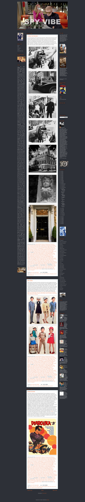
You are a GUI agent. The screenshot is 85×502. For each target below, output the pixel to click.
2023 (61, 174)
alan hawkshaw (21, 76)
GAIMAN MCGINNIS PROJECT (63, 195)
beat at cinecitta (22, 85)
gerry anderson (22, 135)
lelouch (24, 166)
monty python (19, 188)
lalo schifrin (20, 165)
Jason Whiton (61, 259)
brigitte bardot (19, 90)
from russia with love (21, 131)
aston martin (23, 79)
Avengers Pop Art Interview (46, 251)
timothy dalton (21, 250)
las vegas (20, 166)
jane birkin (23, 150)
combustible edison (19, 100)
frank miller (18, 129)
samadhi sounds (21, 223)
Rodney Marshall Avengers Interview (42, 479)
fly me (18, 128)
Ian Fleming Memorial (41, 254)
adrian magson (19, 75)
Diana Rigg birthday (45, 255)
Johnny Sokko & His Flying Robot (45, 292)
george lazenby (22, 134)
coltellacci (24, 99)
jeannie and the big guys (22, 153)
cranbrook (22, 104)
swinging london (20, 239)
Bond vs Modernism (44, 374)
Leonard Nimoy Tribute (48, 373)
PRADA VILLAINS (65, 323)
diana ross (22, 114)
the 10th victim (22, 242)
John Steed (19, 71)
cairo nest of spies (23, 93)
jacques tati (21, 148)
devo (19, 114)
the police (24, 245)
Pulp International (62, 273)
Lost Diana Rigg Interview (48, 253)
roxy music (23, 221)
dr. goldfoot (23, 117)
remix (24, 214)
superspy (18, 238)
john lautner (19, 157)
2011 (61, 221)
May (62, 210)
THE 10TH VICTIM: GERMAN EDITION (65, 375)
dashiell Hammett (22, 106)
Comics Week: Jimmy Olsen (42, 478)
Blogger (48, 499)
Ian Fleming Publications (63, 255)
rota (21, 221)
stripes (18, 237)
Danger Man (61, 247)
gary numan (21, 132)
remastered (21, 214)
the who (23, 247)
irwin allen (23, 146)
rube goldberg (19, 222)
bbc (21, 84)
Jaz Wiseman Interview (44, 252)
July (62, 208)
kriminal (52, 486)
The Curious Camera (32, 246)
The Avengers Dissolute (63, 281)
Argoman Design (50, 247)
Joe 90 (60, 262)
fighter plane (22, 127)
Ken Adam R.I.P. (35, 248)
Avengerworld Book (47, 249)
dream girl (18, 118)
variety (20, 254)
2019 (61, 179)
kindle (20, 163)
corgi (24, 102)
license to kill (19, 168)
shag (24, 226)
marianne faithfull (21, 176)
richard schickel (23, 217)
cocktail (18, 99)
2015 (61, 216)
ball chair (21, 83)
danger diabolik (41, 486)
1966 (33, 273)
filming (35, 273)
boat (19, 88)
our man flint (21, 198)
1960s (31, 273)
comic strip (20, 101)
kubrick (18, 164)
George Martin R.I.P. (41, 248)
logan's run (21, 169)
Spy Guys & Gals (62, 278)
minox (24, 184)
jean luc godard (22, 152)
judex (24, 159)
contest (21, 102)
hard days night (21, 140)
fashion (22, 125)
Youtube (18, 49)
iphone (18, 146)
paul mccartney (20, 202)
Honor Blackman (22, 70)
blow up (20, 87)
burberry (18, 92)
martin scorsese (19, 177)
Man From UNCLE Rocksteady (44, 372)
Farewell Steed (32, 255)
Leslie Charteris (62, 266)
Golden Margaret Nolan (35, 372)
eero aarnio (22, 120)
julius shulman (18, 160)
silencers (18, 228)
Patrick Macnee (21, 72)
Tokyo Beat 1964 (33, 292)
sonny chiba (21, 229)
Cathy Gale (19, 68)
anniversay (23, 78)
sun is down (20, 237)
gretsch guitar (19, 139)
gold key (24, 138)
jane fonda (18, 151)
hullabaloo (23, 143)
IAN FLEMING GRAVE (63, 197)
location (38, 273)
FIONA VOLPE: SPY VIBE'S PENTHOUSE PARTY (66, 384)
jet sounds (18, 155)
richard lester (23, 216)
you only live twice (21, 263)
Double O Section (62, 251)
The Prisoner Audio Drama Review (35, 250)
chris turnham (20, 97)
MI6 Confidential (62, 267)
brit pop (22, 90)
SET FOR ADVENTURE (63, 99)
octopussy (22, 195)
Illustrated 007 (61, 256)
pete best (22, 204)
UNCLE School (35, 254)
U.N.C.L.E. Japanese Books (34, 481)
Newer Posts (29, 490)
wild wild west (23, 260)
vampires (23, 253)
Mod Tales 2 (39, 245)
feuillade (24, 126)
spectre (21, 231)
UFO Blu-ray (40, 251)
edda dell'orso (20, 119)
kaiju (21, 161)
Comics (49, 248)
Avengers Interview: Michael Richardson (43, 375)
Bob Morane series (32, 374)
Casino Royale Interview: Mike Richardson (37, 253)
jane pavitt (21, 151)
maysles (19, 180)
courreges (21, 103)
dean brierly (22, 111)
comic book (34, 486)
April (62, 211)
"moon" (18, 66)
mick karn (20, 183)
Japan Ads (29, 292)
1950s (24, 66)
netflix (24, 192)
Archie (39, 377)
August (62, 188)
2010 (61, 222)
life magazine (23, 168)
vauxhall (22, 254)
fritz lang (23, 130)
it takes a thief (21, 147)
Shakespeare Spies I (32, 479)
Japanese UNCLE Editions (41, 293)
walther (20, 258)
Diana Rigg (19, 69)
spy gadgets (21, 233)
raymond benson (19, 213)
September (62, 187)
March (62, 212)
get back (21, 136)
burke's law (20, 92)
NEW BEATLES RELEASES (65, 393)
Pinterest (62, 79)
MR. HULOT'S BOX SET (65, 341)
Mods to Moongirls (49, 293)
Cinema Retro (23, 68)
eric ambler (19, 123)
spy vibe (55, 273)
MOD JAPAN (30, 280)
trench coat (18, 251)
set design (21, 226)
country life (18, 103)
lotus (42, 273)
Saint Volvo (45, 370)
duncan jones (21, 118)
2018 (61, 180)
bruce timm (23, 91)
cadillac (20, 93)
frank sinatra (23, 129)
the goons (18, 244)
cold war (21, 99)
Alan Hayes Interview (37, 252)
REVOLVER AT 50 (62, 202)
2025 (61, 172)
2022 (61, 175)
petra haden (23, 206)
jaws (17, 152)
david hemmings (21, 109)
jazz (19, 152)
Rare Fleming (33, 257)
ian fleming (23, 144)
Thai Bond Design (37, 374)
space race (23, 230)
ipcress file (23, 145)
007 (20, 66)
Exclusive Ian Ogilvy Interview (47, 246)
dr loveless (23, 116)
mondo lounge (19, 187)
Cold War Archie (33, 480)
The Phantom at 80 (36, 249)
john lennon (19, 158)
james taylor (20, 150)
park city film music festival (22, 200)
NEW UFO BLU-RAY (63, 206)
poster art (22, 210)
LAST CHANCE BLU (62, 200)
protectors (18, 211)
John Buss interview (40, 370)
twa (24, 251)
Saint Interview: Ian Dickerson (39, 256)
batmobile (18, 84)
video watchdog (21, 256)
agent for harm (22, 75)
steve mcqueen (23, 236)
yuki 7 (19, 264)
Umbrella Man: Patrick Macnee (46, 245)
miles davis (21, 184)
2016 (61, 182)
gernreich (18, 135)
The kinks (23, 73)
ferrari (21, 126)
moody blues (23, 188)
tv (23, 251)
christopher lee (19, 98)
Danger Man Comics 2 (36, 371)
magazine (23, 172)
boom (22, 88)
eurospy (24, 123)
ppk (24, 210)
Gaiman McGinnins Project (40, 244)
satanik (33, 487)
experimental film (21, 124)
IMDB (18, 46)
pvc (17, 212)
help (20, 141)
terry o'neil (23, 241)
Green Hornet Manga (33, 375)
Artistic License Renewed (63, 241)
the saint (22, 246)
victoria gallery (21, 255)
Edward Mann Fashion (41, 373)
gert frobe (18, 136)
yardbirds (18, 262)
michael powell (21, 182)
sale (18, 223)
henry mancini (23, 141)
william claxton (19, 261)
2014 (61, 217)
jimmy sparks (21, 155)
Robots (46, 377)
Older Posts (55, 490)
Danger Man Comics (43, 371)
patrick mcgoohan (46, 273)
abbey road (22, 74)
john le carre (23, 157)
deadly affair (18, 111)
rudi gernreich (23, 222)
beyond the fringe (22, 86)
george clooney (19, 133)
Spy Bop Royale (62, 277)
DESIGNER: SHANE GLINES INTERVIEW (65, 331)
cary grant (21, 94)
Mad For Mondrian (35, 294)
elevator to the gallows (22, 121)
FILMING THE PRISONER (32, 36)
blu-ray (23, 87)
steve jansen (18, 236)
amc (20, 77)
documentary (19, 115)
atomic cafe (23, 80)
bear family (18, 85)
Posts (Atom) (44, 493)
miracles (18, 185)
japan (24, 151)
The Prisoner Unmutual (63, 285)
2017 (61, 181)
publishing (21, 211)
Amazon (52, 411)
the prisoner (19, 246)
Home (42, 490)
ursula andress (19, 253)
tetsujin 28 (18, 242)
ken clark (20, 162)
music (24, 191)
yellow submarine (22, 262)
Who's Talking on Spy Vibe (33, 251)
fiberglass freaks (19, 127)
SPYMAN (36, 478)
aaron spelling (18, 74)
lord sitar (20, 170)
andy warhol (23, 77)
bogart (21, 88)
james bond (20, 149)
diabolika (45, 486)
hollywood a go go (20, 142)
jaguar (24, 148)
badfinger (21, 82)
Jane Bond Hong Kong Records (34, 376)
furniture (18, 132)
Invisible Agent (31, 256)
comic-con (23, 101)
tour (24, 250)
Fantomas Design (33, 370)
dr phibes (21, 117)
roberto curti (29, 487)
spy (17, 233)
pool (21, 209)
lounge (18, 171)
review (22, 215)
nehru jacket (21, 192)
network (18, 193)
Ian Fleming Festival (44, 247)
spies (18, 232)
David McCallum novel (44, 250)
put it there (23, 211)
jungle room (22, 160)
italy (50, 486)
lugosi (18, 172)
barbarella (23, 83)
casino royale (19, 95)
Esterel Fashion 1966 (39, 246)
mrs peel (23, 190)
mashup (24, 178)
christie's (24, 97)
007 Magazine (61, 240)
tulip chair (21, 251)
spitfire (24, 232)
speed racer (23, 231)
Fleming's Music (38, 257)
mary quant (20, 178)
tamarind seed (23, 240)
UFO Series (61, 289)
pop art (24, 209)
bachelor (18, 82)
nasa (18, 192)
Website (18, 45)
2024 (61, 173)
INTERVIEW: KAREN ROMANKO (63, 204)
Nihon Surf (38, 292)
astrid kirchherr (19, 80)
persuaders (19, 204)
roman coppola (19, 221)
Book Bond (61, 244)
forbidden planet (21, 128)
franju (24, 128)
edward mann (19, 120)
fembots (19, 126)
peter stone (20, 206)
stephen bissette (39, 487)
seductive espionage (20, 225)
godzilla (21, 138)
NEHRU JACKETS (65, 357)
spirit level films (21, 232)
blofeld (18, 87)
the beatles (23, 243)
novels (22, 194)
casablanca (23, 94)
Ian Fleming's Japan (44, 257)
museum (21, 191)
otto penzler (23, 197)
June (62, 209)
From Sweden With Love (63, 252)
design (18, 113)
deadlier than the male (22, 110)
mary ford (22, 177)
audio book (21, 81)
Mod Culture (61, 270)
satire (24, 223)
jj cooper (24, 155)
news (55, 486)
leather (22, 166)
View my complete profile (63, 158)
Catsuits (40, 481)
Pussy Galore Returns (38, 255)
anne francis (19, 78)
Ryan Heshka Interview (43, 376)
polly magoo (19, 209)
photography (52, 273)
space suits (18, 231)
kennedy (22, 162)
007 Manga (41, 249)
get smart (23, 136)
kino (22, 163)
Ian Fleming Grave (47, 244)
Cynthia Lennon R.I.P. (33, 373)
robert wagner (21, 219)
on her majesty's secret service (21, 196)
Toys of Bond (61, 288)
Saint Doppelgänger (47, 256)
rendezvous (18, 215)
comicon (18, 102)
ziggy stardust (22, 264)
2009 (61, 223)
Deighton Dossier (62, 248)
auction (18, 81)
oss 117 (21, 197)
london (40, 273)
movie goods (21, 189)
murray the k (18, 191)
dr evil (20, 116)
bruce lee (21, 91)
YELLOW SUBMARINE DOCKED (65, 349)
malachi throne (19, 173)
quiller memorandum (22, 212)
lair (17, 165)
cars (19, 94)
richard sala (19, 217)
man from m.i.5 (23, 173)
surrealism (23, 238)
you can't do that (22, 263)
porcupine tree (19, 210)
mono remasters (23, 187)
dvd (23, 118)
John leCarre (61, 263)
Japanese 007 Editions (33, 293)
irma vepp (20, 146)
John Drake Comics (50, 371)
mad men (20, 172)
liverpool (18, 169)
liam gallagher (23, 167)
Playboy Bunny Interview (40, 480)
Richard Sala (61, 274)
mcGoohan (22, 180)
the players (21, 245)
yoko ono (18, 263)
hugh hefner (20, 143)
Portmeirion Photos (48, 254)
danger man (21, 105)
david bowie (21, 108)
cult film (37, 486)
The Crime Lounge (62, 282)
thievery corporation (22, 248)
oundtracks (18, 198)
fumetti (48, 486)
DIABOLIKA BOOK (31, 391)
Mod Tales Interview (50, 370)
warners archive (23, 258)
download (18, 116)
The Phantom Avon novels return (35, 247)
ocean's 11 (18, 195)
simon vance (21, 228)
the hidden (22, 244)
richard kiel (18, 216)
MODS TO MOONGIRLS (65, 315)
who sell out (19, 260)
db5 (17, 110)
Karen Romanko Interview (33, 245)
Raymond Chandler (19, 73)
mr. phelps (20, 190)
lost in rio (23, 170)
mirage (21, 185)
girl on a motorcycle (22, 137)
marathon (22, 175)
